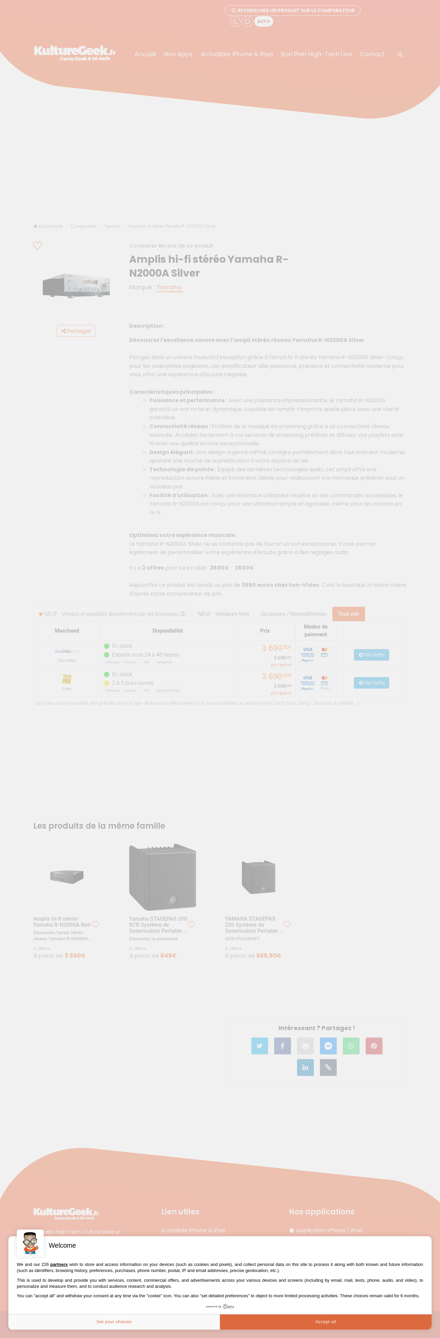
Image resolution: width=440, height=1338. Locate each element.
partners (59, 1264)
